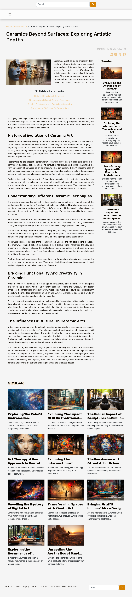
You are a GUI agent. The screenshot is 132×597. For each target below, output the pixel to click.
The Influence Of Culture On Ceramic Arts (49, 108)
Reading (9, 586)
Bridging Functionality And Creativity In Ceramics (50, 104)
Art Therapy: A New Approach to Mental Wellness (24, 463)
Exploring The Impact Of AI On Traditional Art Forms (65, 418)
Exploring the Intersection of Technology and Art (112, 127)
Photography (22, 586)
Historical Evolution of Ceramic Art (49, 96)
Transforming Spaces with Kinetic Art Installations (112, 171)
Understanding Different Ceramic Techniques (49, 100)
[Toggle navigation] (9, 14)
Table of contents (51, 91)
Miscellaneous (20, 26)
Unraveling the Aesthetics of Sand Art (112, 85)
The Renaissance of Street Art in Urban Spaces (103, 463)
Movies (44, 586)
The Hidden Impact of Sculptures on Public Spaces (112, 214)
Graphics (55, 586)
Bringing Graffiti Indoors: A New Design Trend (105, 508)
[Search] (63, 4)
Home (9, 26)
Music (35, 586)
